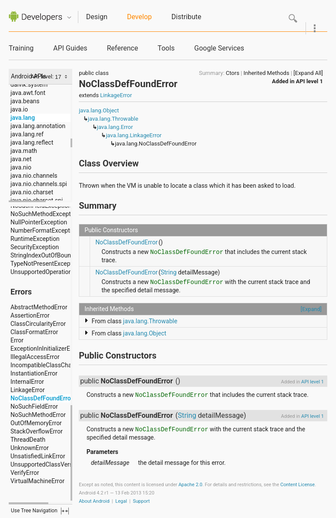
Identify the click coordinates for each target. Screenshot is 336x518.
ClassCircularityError (38, 323)
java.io (19, 109)
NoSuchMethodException (44, 213)
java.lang (22, 117)
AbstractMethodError (38, 307)
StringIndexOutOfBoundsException (57, 255)
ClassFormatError (34, 331)
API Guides (70, 48)
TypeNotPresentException (45, 263)
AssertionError (30, 315)
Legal (121, 501)
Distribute (186, 17)
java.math (23, 150)
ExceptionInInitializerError (45, 348)
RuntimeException (35, 238)
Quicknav (69, 18)
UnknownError (29, 447)
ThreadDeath (27, 439)
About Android (94, 501)
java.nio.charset (31, 192)
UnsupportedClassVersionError (52, 464)
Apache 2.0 (190, 485)
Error (17, 340)
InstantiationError (33, 373)
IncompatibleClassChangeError (52, 365)
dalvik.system (28, 84)
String (169, 272)
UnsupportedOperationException (54, 271)
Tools (166, 48)
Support (141, 501)
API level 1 (309, 81)
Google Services (219, 48)
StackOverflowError (36, 431)
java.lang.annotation (37, 125)
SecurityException (34, 247)
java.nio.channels (33, 175)
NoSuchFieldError (34, 406)
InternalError (27, 381)
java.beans (25, 101)
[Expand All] (308, 73)
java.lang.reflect (31, 142)
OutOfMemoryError (36, 423)
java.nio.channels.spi (38, 183)
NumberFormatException (44, 230)
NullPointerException (38, 222)
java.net (21, 159)
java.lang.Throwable (113, 118)
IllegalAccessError (35, 356)
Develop (139, 17)
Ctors (232, 73)
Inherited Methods (266, 73)
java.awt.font (27, 92)
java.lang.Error (115, 127)
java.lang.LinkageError (133, 135)
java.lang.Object (99, 110)
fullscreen (65, 511)
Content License (297, 485)
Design (97, 17)
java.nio (20, 167)
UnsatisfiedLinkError (37, 456)
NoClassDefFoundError (41, 398)
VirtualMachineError (37, 480)
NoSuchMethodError (38, 414)
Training (21, 48)
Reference (122, 48)
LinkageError (27, 389)
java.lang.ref (27, 134)
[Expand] (311, 309)
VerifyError (24, 472)
